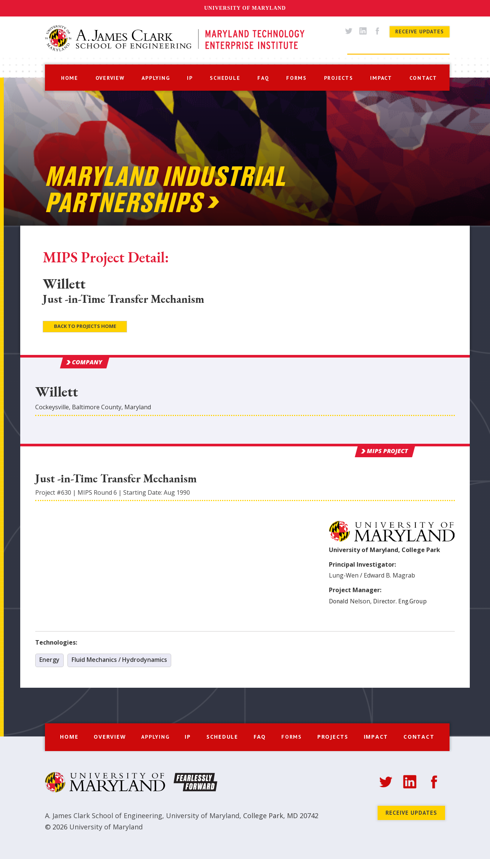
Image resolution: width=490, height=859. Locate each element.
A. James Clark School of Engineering (103, 815)
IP (190, 78)
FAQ (260, 736)
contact (423, 78)
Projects (332, 736)
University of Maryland (245, 8)
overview (110, 78)
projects (338, 78)
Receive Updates (419, 31)
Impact (376, 736)
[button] (156, 77)
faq (263, 78)
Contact (418, 736)
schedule (225, 78)
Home (69, 736)
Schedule (222, 736)
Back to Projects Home (85, 326)
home (69, 78)
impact (381, 78)
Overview (110, 736)
